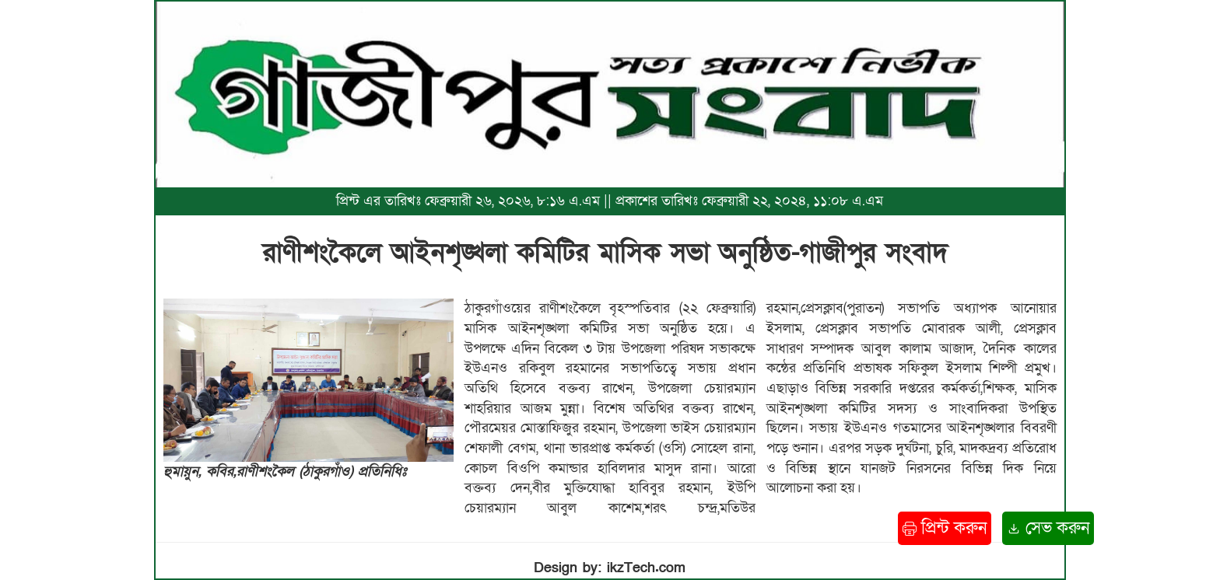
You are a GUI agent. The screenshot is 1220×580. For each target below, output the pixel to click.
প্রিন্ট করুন (945, 528)
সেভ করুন (1048, 528)
